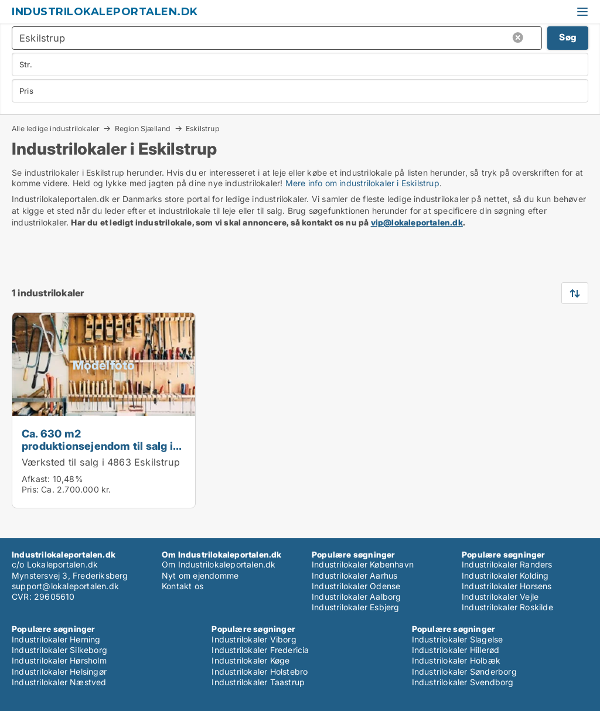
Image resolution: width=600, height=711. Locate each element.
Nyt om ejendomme (200, 575)
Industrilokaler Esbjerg (356, 607)
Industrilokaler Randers (507, 564)
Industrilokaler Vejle (500, 596)
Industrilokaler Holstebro (260, 671)
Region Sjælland (143, 128)
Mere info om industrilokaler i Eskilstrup (362, 183)
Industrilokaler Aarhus (354, 575)
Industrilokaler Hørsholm (59, 660)
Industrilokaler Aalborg (356, 596)
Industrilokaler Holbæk (456, 660)
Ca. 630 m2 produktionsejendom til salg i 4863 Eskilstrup (97, 445)
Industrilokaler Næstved (59, 682)
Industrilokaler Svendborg (463, 682)
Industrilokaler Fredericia (260, 650)
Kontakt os (182, 586)
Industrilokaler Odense (356, 586)
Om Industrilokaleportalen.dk (219, 564)
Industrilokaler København (363, 564)
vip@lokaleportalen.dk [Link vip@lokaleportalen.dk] (417, 222)
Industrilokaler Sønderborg (464, 671)
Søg (568, 37)
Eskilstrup (203, 128)
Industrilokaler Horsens (507, 586)
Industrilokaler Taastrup (258, 682)
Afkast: (36, 479)
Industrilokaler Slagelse (457, 639)
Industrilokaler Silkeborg (59, 650)
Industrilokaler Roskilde (507, 607)
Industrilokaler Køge (250, 660)
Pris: (31, 489)
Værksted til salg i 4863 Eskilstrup (101, 462)
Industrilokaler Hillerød (456, 650)
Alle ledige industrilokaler (56, 128)
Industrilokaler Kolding (505, 575)
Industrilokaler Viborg (254, 639)
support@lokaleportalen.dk (65, 586)
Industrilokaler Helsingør (59, 671)
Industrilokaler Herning (56, 639)
